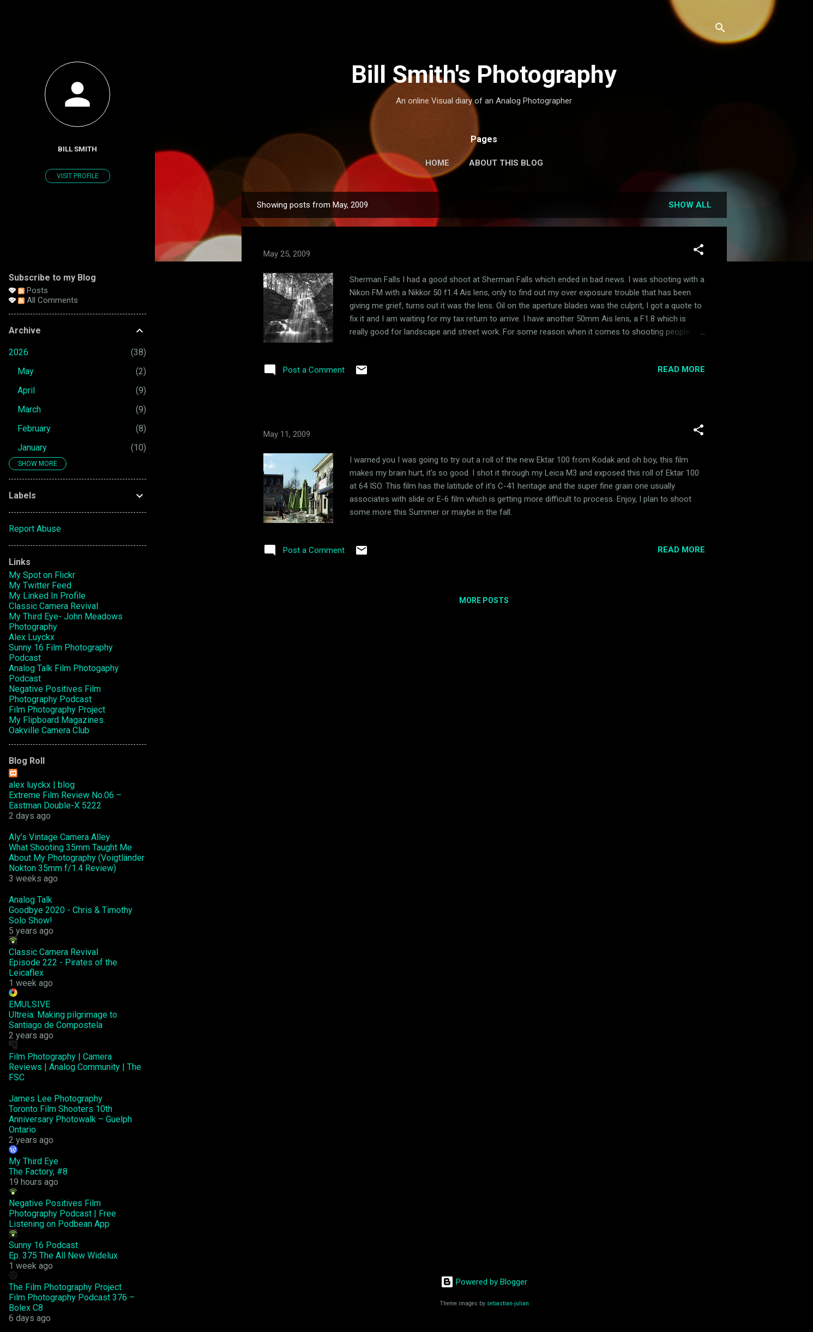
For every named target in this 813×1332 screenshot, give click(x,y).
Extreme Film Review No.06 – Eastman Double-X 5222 (65, 800)
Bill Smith (77, 148)
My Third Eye (33, 1161)
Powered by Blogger (484, 1282)
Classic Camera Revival (53, 606)
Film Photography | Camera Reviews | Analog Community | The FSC (75, 1066)
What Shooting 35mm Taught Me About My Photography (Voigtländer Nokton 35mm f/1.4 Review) (76, 857)
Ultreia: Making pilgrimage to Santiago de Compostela (63, 1019)
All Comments (48, 300)
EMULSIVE (29, 1004)
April (26, 390)
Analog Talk (30, 900)
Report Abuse (35, 529)
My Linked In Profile (47, 596)
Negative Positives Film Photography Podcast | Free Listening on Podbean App (62, 1213)
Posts (33, 290)
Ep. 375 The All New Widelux (63, 1255)
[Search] (720, 29)
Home (437, 163)
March (29, 409)
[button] (698, 251)
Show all (690, 205)
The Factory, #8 (38, 1171)
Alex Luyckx (32, 637)
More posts (484, 600)
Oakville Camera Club (49, 730)
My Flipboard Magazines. (57, 720)
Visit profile (78, 176)
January (32, 447)
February (34, 428)
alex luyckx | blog (42, 785)
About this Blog (506, 163)
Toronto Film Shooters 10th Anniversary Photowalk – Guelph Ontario (70, 1119)
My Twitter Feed (40, 585)
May (25, 371)
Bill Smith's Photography (484, 74)
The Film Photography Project (65, 1287)
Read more (681, 369)
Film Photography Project (57, 709)
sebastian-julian (508, 1303)
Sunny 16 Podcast (43, 1245)
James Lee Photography (56, 1098)
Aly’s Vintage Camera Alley (59, 837)
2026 (18, 352)
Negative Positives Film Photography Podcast (55, 694)
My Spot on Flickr (42, 575)
